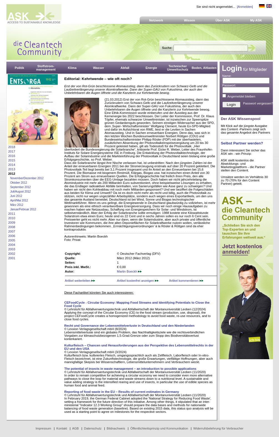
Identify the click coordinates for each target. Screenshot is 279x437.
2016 (11, 156)
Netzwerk (156, 20)
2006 (11, 236)
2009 (11, 222)
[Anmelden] (245, 6)
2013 (11, 169)
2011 (11, 213)
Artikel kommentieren (186, 280)
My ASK (256, 20)
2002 (11, 253)
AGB (75, 428)
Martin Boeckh (129, 271)
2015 (11, 160)
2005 (11, 240)
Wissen (189, 20)
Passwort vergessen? (258, 103)
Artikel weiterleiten (80, 280)
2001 (11, 258)
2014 (11, 164)
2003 (11, 249)
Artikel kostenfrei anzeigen (137, 280)
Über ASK (222, 20)
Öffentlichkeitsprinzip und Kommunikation (159, 428)
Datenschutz (92, 428)
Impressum (43, 428)
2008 (11, 227)
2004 (11, 244)
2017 (11, 151)
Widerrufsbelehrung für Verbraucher (218, 428)
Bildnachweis (116, 428)
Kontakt (61, 428)
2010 (11, 218)
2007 (11, 231)
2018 (11, 147)
